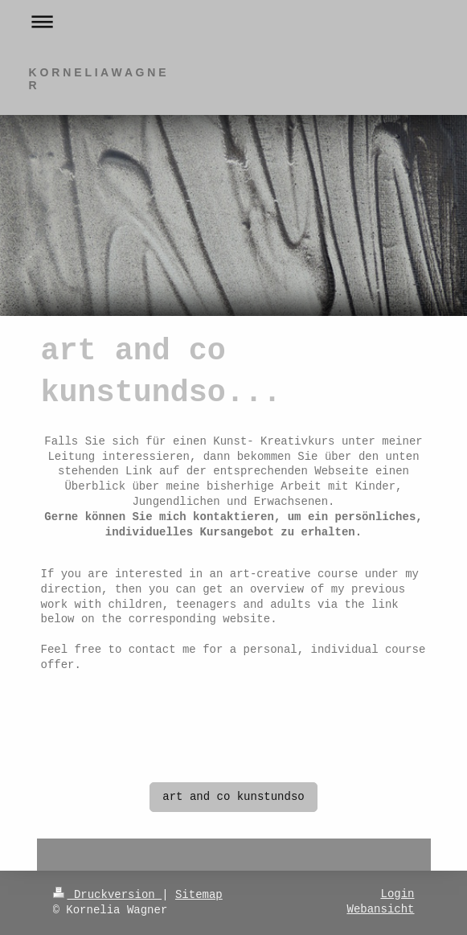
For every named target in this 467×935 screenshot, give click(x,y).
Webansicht (380, 909)
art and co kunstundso (233, 796)
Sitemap (199, 894)
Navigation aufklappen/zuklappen (234, 21)
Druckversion (107, 894)
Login (397, 894)
